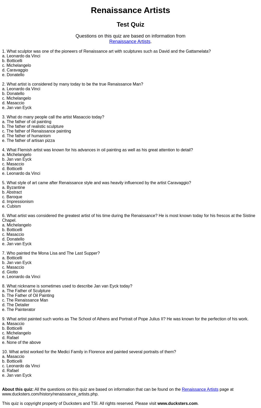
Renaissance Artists (129, 41)
